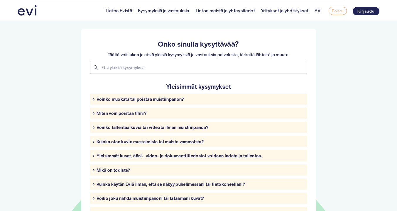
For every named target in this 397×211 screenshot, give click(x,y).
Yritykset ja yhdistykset (284, 10)
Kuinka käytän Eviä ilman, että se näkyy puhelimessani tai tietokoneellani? (171, 184)
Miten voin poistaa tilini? (121, 113)
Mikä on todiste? (113, 170)
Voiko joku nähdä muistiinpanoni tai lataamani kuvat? (150, 198)
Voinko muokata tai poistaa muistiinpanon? (140, 99)
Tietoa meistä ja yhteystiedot (225, 10)
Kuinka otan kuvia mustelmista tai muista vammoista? (150, 141)
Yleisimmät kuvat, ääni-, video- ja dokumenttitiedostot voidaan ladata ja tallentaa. (180, 155)
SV (318, 10)
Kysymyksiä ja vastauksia (163, 10)
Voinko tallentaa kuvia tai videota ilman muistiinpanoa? (153, 127)
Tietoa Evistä (118, 10)
